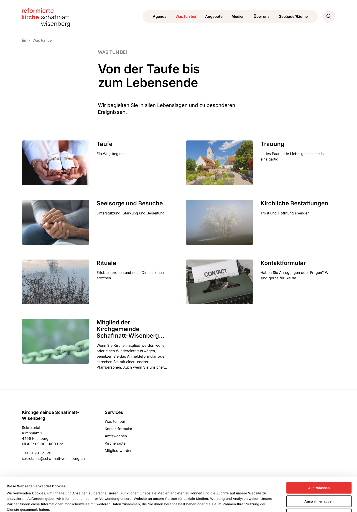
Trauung (272, 143)
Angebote (213, 16)
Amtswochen (116, 436)
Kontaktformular (283, 263)
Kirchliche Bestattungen (294, 203)
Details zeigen (189, 503)
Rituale (106, 263)
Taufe (104, 143)
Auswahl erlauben (319, 469)
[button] (328, 16)
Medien (238, 16)
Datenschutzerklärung (39, 488)
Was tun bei (186, 16)
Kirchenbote (115, 443)
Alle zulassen (319, 456)
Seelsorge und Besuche (130, 203)
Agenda (159, 16)
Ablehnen (319, 482)
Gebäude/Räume (293, 16)
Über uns (262, 16)
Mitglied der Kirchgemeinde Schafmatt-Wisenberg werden (128, 329)
